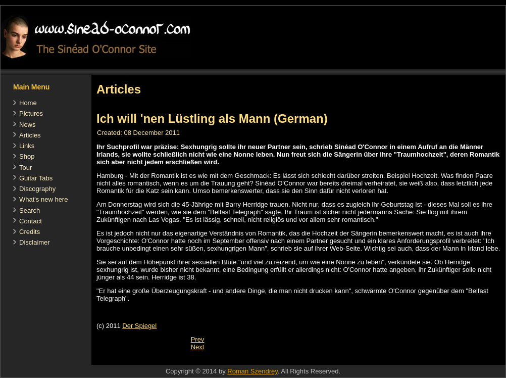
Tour (25, 167)
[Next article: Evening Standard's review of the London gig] (198, 347)
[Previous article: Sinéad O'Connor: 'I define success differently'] (198, 339)
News (27, 124)
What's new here (43, 199)
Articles (30, 135)
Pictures (31, 113)
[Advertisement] (275, 359)
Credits (29, 231)
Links (26, 146)
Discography (37, 189)
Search (29, 210)
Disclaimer (34, 242)
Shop (26, 156)
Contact (30, 221)
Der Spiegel (139, 325)
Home (28, 103)
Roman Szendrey (252, 371)
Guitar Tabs (36, 178)
